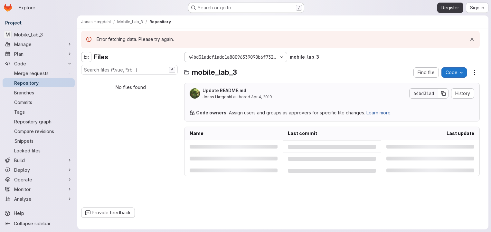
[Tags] (39, 111)
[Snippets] (39, 140)
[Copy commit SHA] (443, 93)
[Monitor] (39, 189)
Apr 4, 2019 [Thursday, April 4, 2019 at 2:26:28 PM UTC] (261, 96)
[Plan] (39, 53)
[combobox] (129, 70)
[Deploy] (39, 169)
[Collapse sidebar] (39, 223)
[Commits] (39, 102)
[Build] (39, 160)
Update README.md (224, 90)
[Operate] (39, 179)
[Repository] (39, 82)
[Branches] (39, 92)
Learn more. (379, 112)
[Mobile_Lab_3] (39, 34)
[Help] (39, 213)
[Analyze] (39, 198)
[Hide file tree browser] (86, 57)
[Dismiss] (472, 39)
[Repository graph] (39, 121)
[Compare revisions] (39, 131)
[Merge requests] (39, 73)
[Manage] (39, 44)
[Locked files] (39, 150)
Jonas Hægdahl (217, 96)
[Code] (39, 63)
